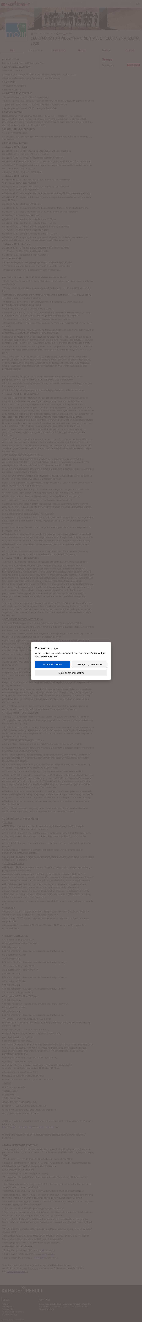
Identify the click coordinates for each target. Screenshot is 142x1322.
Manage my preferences (89, 664)
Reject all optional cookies (71, 673)
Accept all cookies (52, 664)
